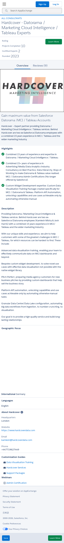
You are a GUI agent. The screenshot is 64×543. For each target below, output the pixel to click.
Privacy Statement (11, 496)
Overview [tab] (22, 65)
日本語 (6, 512)
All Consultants (12, 18)
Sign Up (42, 4)
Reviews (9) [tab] (40, 65)
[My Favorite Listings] (3, 5)
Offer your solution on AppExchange (20, 490)
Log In (56, 4)
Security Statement (12, 501)
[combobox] (32, 10)
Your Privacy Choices (15, 529)
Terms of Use (9, 507)
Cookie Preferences (12, 523)
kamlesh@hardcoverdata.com (16, 440)
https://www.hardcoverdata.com (18, 430)
